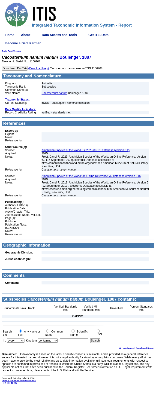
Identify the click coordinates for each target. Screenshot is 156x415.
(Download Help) (38, 68)
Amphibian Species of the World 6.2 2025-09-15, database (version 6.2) (85, 150)
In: (4, 340)
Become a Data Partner (23, 43)
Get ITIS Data (98, 35)
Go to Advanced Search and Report (136, 348)
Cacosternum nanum (54, 93)
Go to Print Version (11, 51)
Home (9, 35)
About (25, 35)
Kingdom (31, 340)
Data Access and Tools (59, 35)
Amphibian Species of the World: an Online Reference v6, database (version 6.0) (91, 176)
